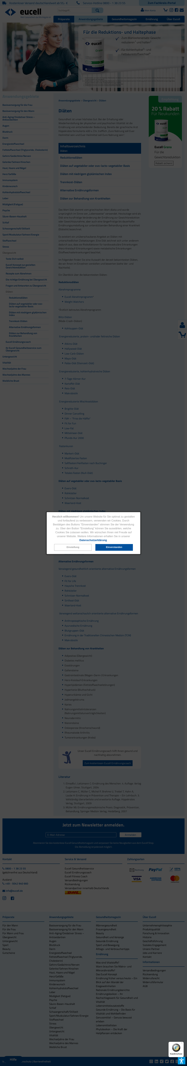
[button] (73, 547)
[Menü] (182, 1044)
